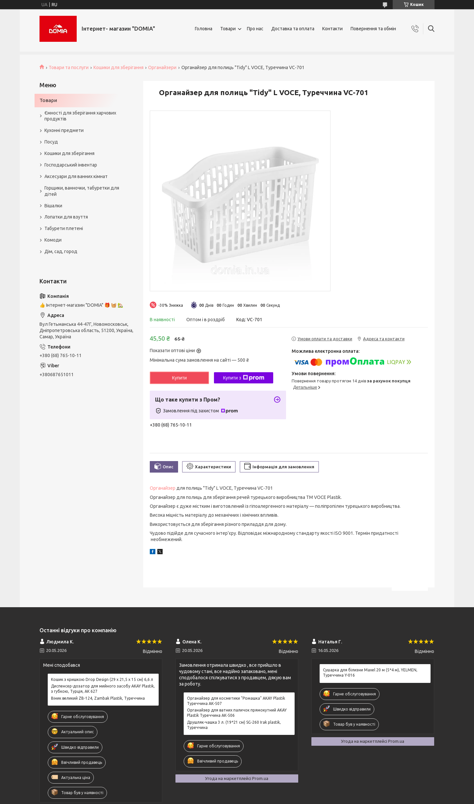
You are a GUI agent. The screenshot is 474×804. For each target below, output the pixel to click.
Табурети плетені (63, 228)
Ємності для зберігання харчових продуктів (80, 116)
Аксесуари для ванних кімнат (76, 176)
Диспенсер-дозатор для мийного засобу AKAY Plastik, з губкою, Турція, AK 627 (103, 688)
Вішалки (53, 205)
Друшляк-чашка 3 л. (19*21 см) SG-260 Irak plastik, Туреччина (234, 725)
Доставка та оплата (292, 28)
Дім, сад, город (60, 251)
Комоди (53, 240)
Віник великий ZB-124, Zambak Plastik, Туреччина (98, 698)
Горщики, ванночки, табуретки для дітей (81, 191)
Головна (203, 28)
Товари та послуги (69, 67)
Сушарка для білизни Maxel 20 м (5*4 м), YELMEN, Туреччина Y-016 (370, 672)
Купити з (243, 378)
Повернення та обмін (373, 28)
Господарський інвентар (70, 165)
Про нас (255, 28)
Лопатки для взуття (66, 217)
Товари (228, 28)
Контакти (332, 28)
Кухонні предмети (64, 130)
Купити (179, 377)
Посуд (51, 141)
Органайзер (162, 488)
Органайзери (162, 67)
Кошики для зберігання (118, 67)
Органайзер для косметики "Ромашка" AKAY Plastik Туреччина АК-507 (236, 701)
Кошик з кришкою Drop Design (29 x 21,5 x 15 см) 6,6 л (102, 679)
